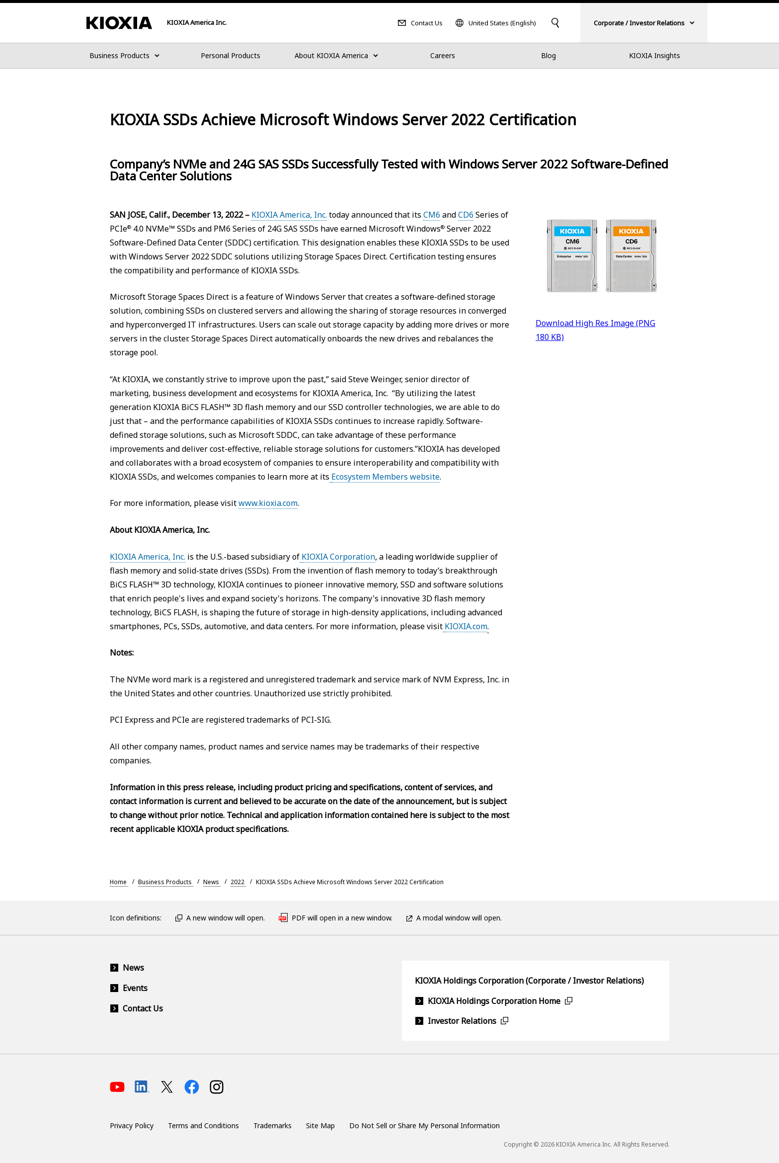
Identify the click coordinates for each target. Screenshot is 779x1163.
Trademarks (272, 1125)
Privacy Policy (132, 1125)
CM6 (431, 214)
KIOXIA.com (466, 626)
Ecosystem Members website (385, 476)
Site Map (320, 1125)
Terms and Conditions (203, 1125)
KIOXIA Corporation (338, 556)
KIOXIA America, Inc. (289, 214)
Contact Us (427, 23)
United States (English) (502, 23)
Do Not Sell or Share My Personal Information (424, 1125)
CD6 (465, 214)
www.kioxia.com (268, 503)
